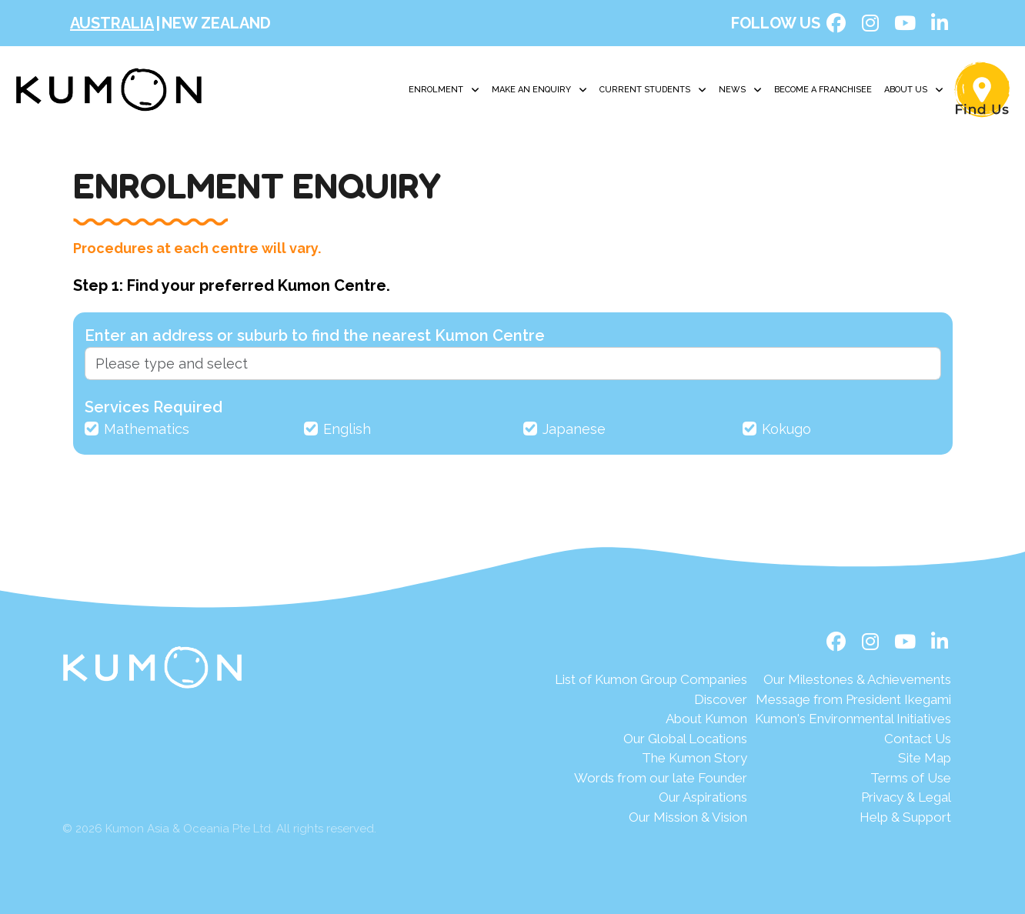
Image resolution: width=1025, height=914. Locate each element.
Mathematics (146, 429)
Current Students (652, 90)
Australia (112, 23)
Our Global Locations (685, 738)
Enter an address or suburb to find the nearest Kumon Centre (315, 335)
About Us (913, 90)
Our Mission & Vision (688, 817)
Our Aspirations (703, 797)
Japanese (574, 429)
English (347, 429)
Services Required (153, 407)
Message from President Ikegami (853, 699)
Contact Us (917, 738)
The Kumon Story (694, 758)
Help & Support (905, 817)
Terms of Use (910, 778)
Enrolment (444, 90)
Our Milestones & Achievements (857, 679)
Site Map (924, 758)
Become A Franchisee (823, 90)
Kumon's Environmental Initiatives (853, 718)
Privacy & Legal (906, 797)
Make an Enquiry (539, 90)
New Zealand (216, 23)
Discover (720, 699)
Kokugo (786, 429)
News (740, 90)
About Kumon (706, 718)
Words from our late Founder (660, 778)
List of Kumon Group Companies (651, 679)
